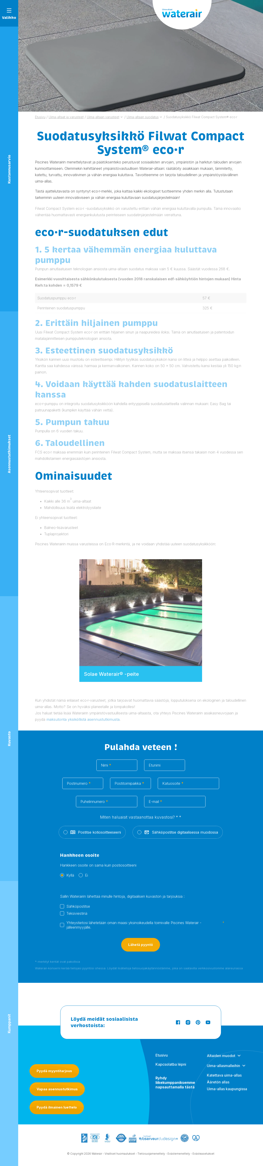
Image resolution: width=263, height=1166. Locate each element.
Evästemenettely (179, 1154)
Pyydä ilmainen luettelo (57, 1107)
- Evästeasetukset (202, 1154)
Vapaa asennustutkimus (57, 1089)
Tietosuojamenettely (151, 1154)
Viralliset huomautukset (120, 1154)
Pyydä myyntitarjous (54, 1071)
